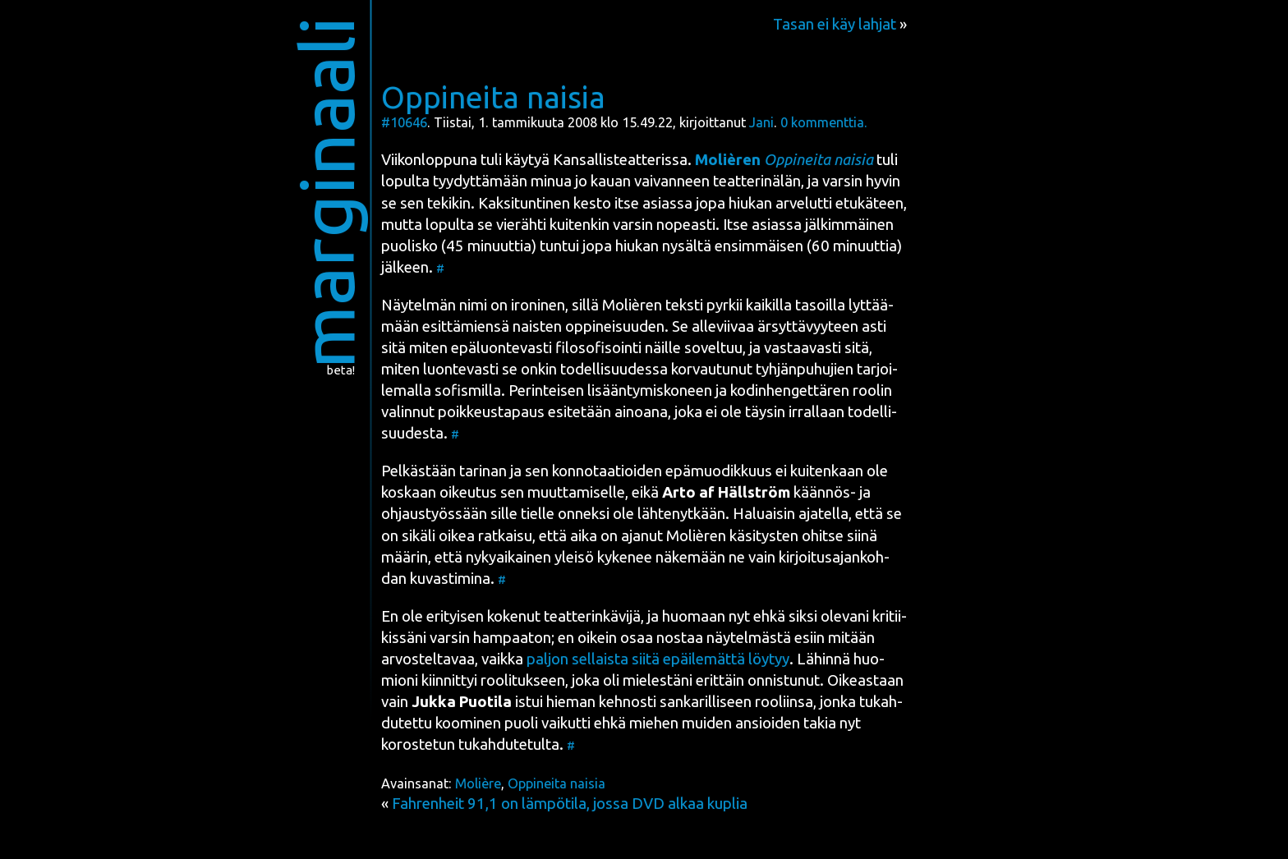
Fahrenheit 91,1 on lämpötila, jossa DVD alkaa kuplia (570, 803)
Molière (478, 783)
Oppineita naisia (493, 97)
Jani (761, 122)
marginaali (326, 192)
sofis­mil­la (468, 390)
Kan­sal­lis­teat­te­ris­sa (620, 159)
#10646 (404, 122)
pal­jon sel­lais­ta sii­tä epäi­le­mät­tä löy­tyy (658, 659)
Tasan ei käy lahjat (834, 24)
